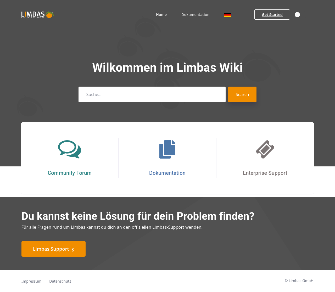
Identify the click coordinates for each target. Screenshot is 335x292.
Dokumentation (167, 173)
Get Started (272, 14)
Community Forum (70, 173)
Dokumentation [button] (195, 14)
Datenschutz (60, 281)
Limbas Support (53, 249)
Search (242, 94)
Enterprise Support (265, 173)
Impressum (31, 281)
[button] (227, 14)
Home (161, 14)
